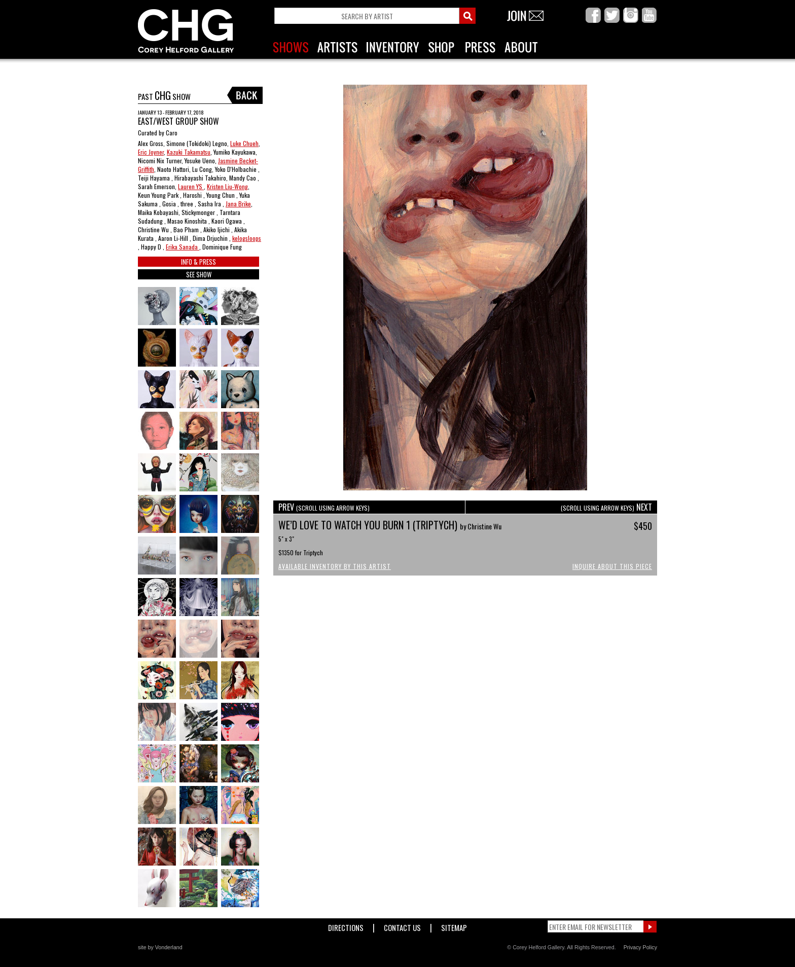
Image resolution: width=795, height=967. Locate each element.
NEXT (606, 507)
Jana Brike (238, 203)
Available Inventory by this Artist (334, 566)
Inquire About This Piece (612, 566)
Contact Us (402, 925)
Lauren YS (191, 186)
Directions (346, 925)
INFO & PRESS (198, 262)
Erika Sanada (182, 246)
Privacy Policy (640, 947)
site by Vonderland (160, 947)
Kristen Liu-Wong (227, 186)
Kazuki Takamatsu (188, 152)
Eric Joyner (151, 152)
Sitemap (454, 925)
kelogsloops (246, 238)
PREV (324, 507)
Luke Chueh (244, 143)
